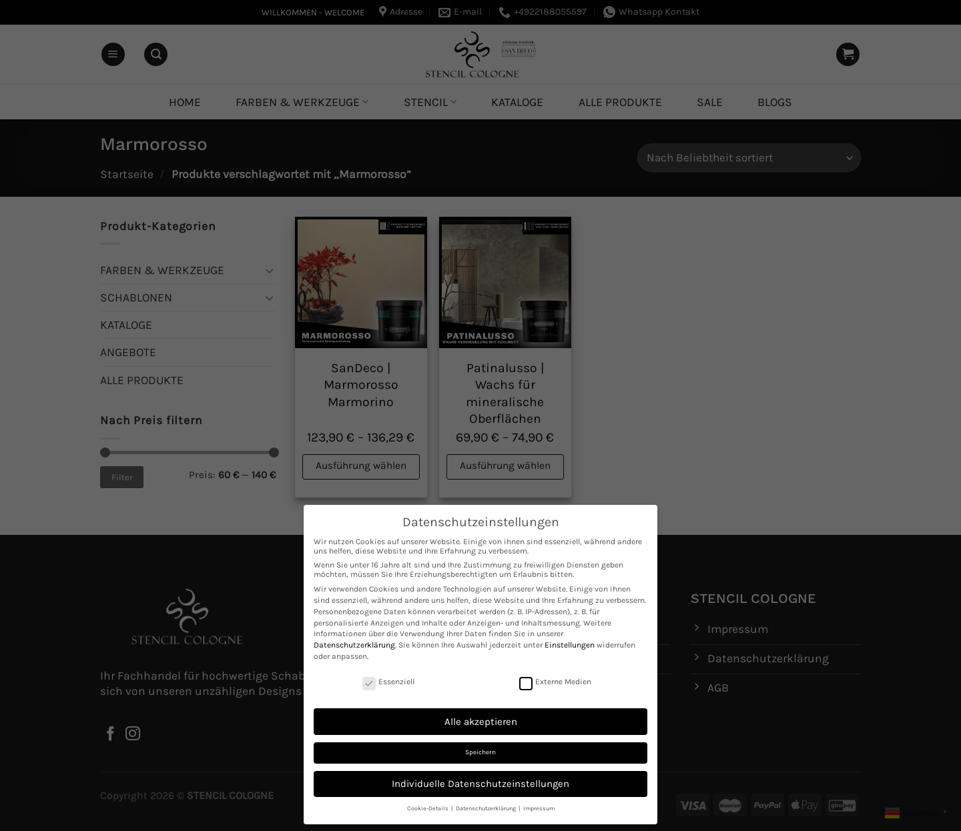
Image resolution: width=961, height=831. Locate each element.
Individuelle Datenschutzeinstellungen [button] (480, 784)
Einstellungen (570, 645)
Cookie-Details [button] (428, 808)
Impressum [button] (539, 808)
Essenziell (388, 681)
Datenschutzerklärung (354, 645)
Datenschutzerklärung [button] (486, 808)
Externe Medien (555, 681)
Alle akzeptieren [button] (480, 722)
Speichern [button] (480, 752)
